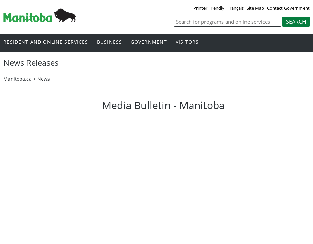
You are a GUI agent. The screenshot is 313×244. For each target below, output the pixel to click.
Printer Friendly (208, 8)
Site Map (255, 8)
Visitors (187, 42)
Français (235, 8)
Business (109, 42)
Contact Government (288, 8)
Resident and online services (45, 42)
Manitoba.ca (17, 79)
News (43, 79)
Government (149, 42)
